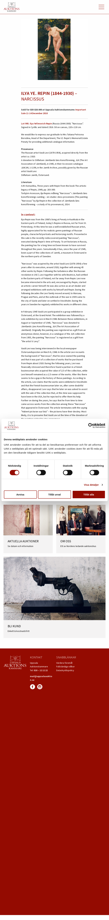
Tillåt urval (54, 494)
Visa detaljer (91, 484)
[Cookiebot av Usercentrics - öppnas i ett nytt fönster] (90, 425)
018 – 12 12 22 (41, 670)
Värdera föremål (64, 662)
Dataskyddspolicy (65, 670)
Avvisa (20, 494)
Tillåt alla (88, 494)
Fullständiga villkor (65, 666)
